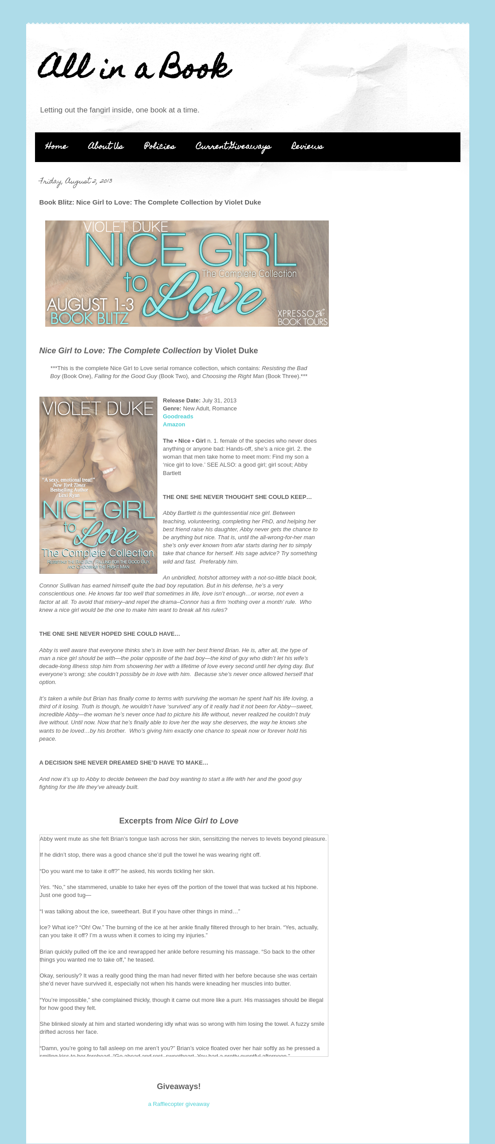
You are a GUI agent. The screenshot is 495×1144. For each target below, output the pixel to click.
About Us (106, 147)
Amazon (174, 424)
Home (56, 147)
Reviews (307, 147)
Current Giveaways (233, 147)
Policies (159, 147)
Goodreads (178, 416)
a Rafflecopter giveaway (179, 1104)
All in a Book (134, 71)
